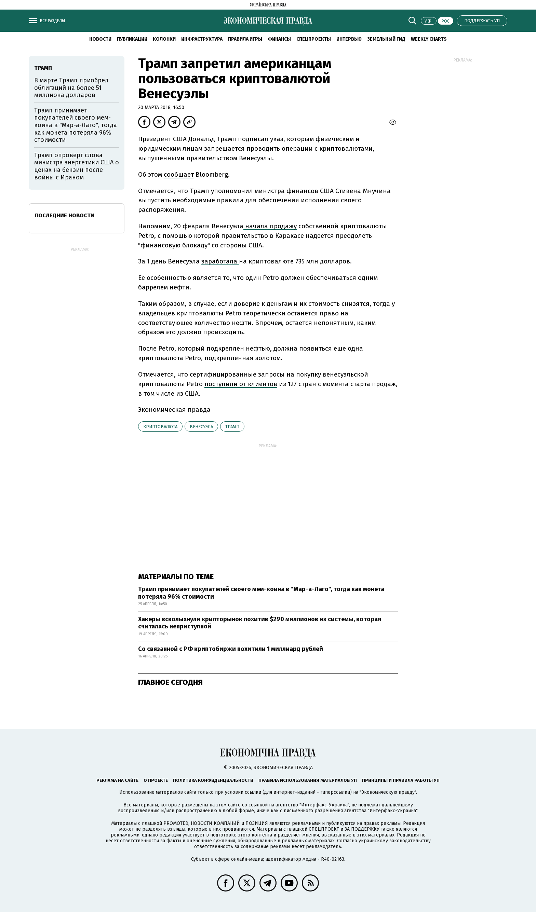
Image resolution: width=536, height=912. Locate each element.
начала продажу (270, 226)
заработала (220, 261)
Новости (100, 39)
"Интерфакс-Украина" (324, 805)
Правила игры (245, 39)
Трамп (232, 426)
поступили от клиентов (240, 384)
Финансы (279, 39)
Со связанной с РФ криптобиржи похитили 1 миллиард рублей (230, 649)
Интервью (349, 39)
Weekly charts (429, 39)
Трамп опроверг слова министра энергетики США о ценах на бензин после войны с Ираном (76, 166)
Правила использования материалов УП (307, 780)
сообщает (179, 174)
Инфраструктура (202, 39)
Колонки (164, 39)
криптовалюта (160, 426)
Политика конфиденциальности (213, 780)
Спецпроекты (313, 39)
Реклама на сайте (117, 780)
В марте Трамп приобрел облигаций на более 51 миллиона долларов (71, 88)
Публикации (132, 39)
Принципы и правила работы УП (401, 780)
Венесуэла (201, 426)
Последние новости (64, 215)
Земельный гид (386, 39)
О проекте (156, 780)
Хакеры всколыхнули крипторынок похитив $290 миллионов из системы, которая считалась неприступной (259, 622)
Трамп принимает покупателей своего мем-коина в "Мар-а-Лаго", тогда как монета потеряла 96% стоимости (261, 592)
